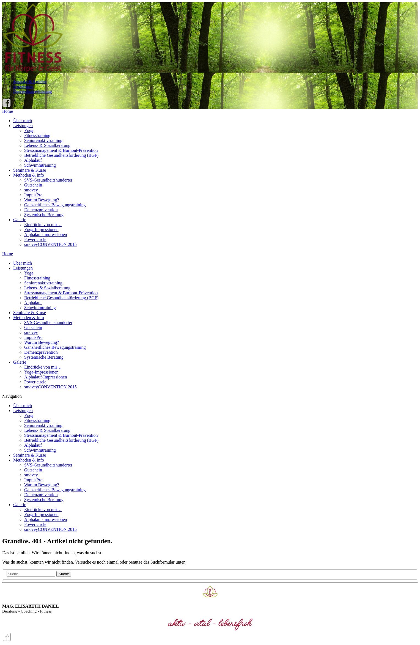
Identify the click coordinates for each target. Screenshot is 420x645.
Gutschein (33, 185)
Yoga (28, 130)
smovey (31, 190)
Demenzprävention (41, 209)
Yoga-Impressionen (41, 229)
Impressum (23, 86)
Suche (64, 574)
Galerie (19, 219)
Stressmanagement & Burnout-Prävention (61, 150)
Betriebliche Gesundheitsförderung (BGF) (61, 155)
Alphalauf (33, 160)
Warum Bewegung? (41, 199)
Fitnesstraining (37, 135)
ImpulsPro (33, 195)
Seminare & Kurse (29, 170)
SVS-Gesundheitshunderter (48, 180)
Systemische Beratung (44, 214)
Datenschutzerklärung (32, 91)
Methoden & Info (28, 175)
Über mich (22, 120)
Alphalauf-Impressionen (45, 234)
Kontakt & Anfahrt (29, 81)
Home (7, 111)
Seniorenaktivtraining (43, 140)
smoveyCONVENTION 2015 (50, 244)
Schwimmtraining (40, 165)
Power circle (35, 239)
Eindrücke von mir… (43, 224)
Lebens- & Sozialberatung (47, 145)
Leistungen (23, 125)
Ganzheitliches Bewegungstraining (55, 204)
